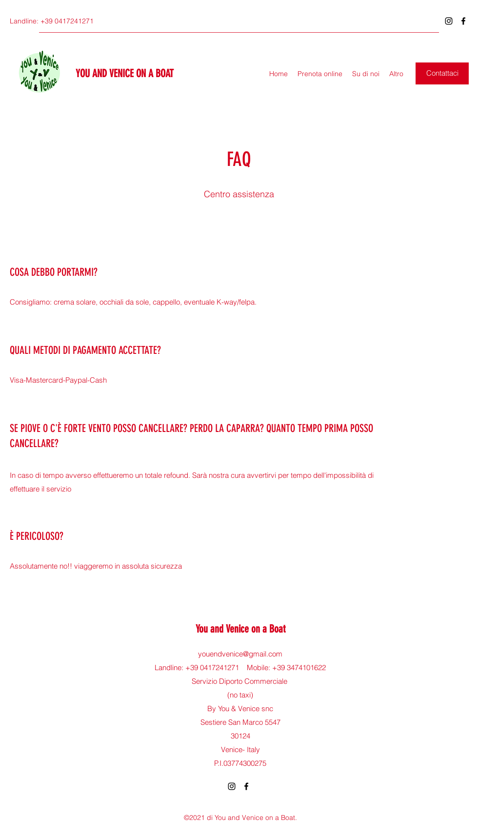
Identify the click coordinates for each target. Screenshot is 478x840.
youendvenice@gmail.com (240, 653)
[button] (442, 73)
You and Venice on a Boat (240, 628)
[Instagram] (449, 21)
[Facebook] (463, 21)
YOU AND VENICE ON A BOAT (125, 73)
